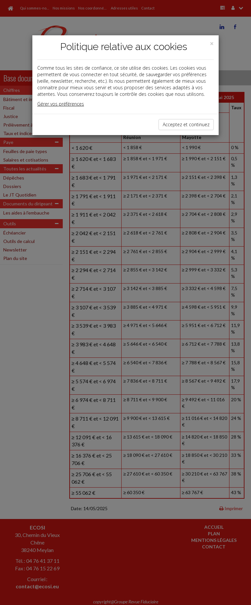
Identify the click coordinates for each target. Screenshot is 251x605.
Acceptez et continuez (186, 124)
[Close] (212, 43)
